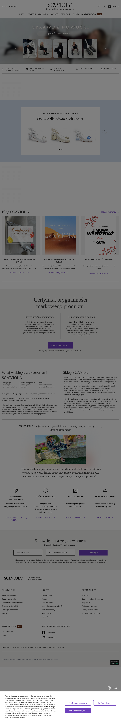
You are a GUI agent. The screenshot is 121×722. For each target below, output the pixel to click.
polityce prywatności (21, 704)
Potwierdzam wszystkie (77, 711)
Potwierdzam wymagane (78, 703)
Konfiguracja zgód (104, 703)
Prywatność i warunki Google (45, 707)
